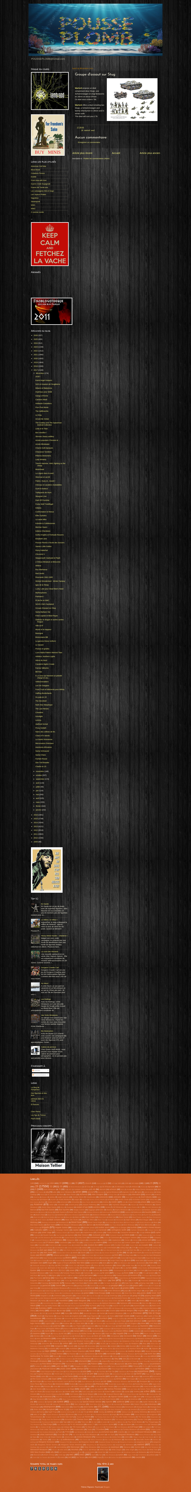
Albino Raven (71, 1194)
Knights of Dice (152, 1316)
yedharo (152, 1455)
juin (37, 791)
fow (113, 1280)
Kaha (67, 1313)
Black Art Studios (49, 1217)
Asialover (38, 1204)
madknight (134, 1326)
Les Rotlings (46, 999)
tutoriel (142, 1429)
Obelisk (115, 1356)
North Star (152, 1354)
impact (90, 1308)
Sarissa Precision (114, 1389)
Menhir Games (148, 1333)
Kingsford (104, 1316)
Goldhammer (87, 1290)
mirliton (65, 1343)
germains (82, 1288)
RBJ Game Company (40, 1379)
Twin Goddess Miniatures (47, 1432)
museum (62, 1348)
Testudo (79, 1417)
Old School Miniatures (83, 1359)
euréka (105, 1270)
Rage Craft (149, 1374)
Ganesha (93, 1285)
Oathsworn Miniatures (92, 1356)
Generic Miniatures (60, 1288)
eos (124, 1268)
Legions (48, 1323)
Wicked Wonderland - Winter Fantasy (50, 581)
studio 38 (62, 1409)
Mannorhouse (156, 1328)
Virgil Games (149, 1437)
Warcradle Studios (143, 1439)
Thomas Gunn (82, 1419)
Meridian (37, 1336)
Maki (75, 1328)
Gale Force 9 (130, 1283)
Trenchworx (110, 1427)
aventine (96, 1207)
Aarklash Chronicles (81, 1189)
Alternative (136, 1194)
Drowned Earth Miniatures (98, 1260)
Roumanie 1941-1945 (44, 577)
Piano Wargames (92, 1366)
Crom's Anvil (53, 1245)
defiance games (59, 1255)
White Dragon (117, 1450)
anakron (158, 1194)
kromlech (103, 1318)
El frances (35, 1104)
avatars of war (82, 1207)
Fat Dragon (117, 1273)
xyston (120, 1455)
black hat (112, 1217)
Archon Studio (123, 1199)
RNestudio (100, 1384)
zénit (90, 1457)
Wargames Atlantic (88, 1442)
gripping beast (150, 1296)
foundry (95, 1280)
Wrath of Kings (49, 1455)
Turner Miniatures (114, 1429)
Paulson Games (108, 1364)
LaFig (139, 1318)
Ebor (112, 1263)
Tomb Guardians (103, 1424)
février (38, 806)
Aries (43, 1202)
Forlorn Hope (55, 1280)
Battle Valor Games (76, 1212)
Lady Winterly (40, 459)
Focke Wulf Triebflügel (44, 504)
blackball (110, 1220)
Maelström (144, 1326)
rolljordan (37, 1386)
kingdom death (77, 1316)
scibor (147, 1391)
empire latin (43, 1268)
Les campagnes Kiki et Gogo (42, 191)
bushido (134, 1227)
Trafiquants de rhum (43, 493)
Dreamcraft (58, 1260)
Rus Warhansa (41, 570)
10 (60, 1183)
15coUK (88, 1183)
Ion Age (62, 1311)
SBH (76, 1391)
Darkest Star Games (63, 1252)
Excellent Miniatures (37, 1273)
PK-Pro (145, 1366)
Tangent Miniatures (52, 1414)
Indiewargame (128, 1308)
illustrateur (43, 1308)
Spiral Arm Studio (44, 1404)
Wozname (37, 1455)
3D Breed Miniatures (75, 1186)
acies (122, 1189)
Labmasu (130, 1318)
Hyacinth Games (118, 1305)
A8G (70, 1189)
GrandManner (66, 1293)
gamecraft (46, 1285)
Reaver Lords (66, 1379)
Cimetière (39, 712)
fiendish (151, 1273)
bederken (60, 1215)
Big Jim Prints (137, 1215)
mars (38, 802)
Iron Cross (93, 1311)
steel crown (65, 1407)
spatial (60, 1401)
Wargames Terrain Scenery (48, 1445)
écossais (142, 1263)
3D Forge (97, 1186)
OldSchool (107, 1359)
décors (42, 1255)
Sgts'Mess (142, 1394)
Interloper (53, 1311)
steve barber (89, 1407)
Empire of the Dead (57, 1268)
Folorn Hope (59, 1278)
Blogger (107, 1487)
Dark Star (36, 1253)
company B (144, 1237)
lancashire (147, 1318)
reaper (54, 1379)
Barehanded (34, 1212)
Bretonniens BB (41, 637)
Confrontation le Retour (44, 512)
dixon (79, 1258)
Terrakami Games (51, 1417)
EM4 (138, 1265)
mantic (47, 1331)
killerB (39, 1316)
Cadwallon (38, 1230)
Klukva (112, 1316)
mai (37, 794)
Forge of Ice (96, 1278)
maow (68, 1331)
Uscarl (59, 1434)
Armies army (52, 1202)
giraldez (126, 1288)
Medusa (98, 1333)
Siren (139, 1397)
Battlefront (116, 1212)
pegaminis (146, 1364)
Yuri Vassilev (43, 1457)
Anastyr (44, 1197)
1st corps (135, 1183)
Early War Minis (78, 1263)
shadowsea (47, 1397)
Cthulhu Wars (34, 1247)
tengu (114, 1414)
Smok (143, 1399)
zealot (62, 1457)
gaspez (136, 1285)
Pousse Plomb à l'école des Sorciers (49, 543)
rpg (89, 1386)
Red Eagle (141, 1379)
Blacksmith (119, 1220)
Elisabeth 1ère (41, 539)
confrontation (57, 1240)
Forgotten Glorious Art (38, 1280)
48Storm (135, 1187)
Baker (101, 1210)
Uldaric (89, 1432)
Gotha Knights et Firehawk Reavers (49, 535)
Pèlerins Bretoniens (43, 456)
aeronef (91, 1192)
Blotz (155, 1222)
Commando (115, 1237)
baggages (92, 1210)
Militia (38, 1338)
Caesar (50, 1230)
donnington (106, 1258)
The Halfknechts (41, 411)
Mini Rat (105, 1338)
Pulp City (111, 1371)
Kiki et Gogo (154, 1313)
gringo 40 (136, 1296)
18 (106, 1183)
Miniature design (52, 1341)
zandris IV (53, 1457)
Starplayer (126, 1404)
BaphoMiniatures (136, 1210)
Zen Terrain (80, 1457)
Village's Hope (137, 1437)
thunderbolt (154, 1419)
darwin (75, 1253)
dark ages (44, 1250)
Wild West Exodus (37, 1452)
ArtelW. (114, 1202)
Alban (61, 1194)
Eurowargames (118, 1270)
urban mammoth (46, 1434)
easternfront (94, 1263)
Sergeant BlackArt (113, 1394)
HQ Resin (92, 1306)
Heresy (142, 1301)
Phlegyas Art (78, 1366)
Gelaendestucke (45, 1288)
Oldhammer (97, 1359)
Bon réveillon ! (41, 433)
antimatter (117, 1197)
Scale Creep (86, 1391)
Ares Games (34, 1202)
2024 (36, 343)
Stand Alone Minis (95, 1404)
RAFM (139, 1374)
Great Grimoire (116, 1293)
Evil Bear (129, 1270)
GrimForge (114, 1296)
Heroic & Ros (35, 1303)
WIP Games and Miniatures (68, 1452)
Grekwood (57, 1296)
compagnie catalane (129, 1237)
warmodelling (61, 1447)
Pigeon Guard (115, 1366)
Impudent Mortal (103, 1308)
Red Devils (39, 573)
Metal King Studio (56, 1336)
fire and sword (87, 1275)
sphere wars (134, 1402)
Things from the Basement (51, 1419)
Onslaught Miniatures (38, 1361)
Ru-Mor (97, 1386)
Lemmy (38, 720)
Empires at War (73, 1268)
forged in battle (108, 1278)
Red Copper (130, 1379)
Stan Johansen (80, 1404)
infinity (41, 1311)
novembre (40, 771)
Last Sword (97, 1321)
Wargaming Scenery (105, 1444)
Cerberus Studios (61, 1232)
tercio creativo (124, 1414)
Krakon (93, 1318)
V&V (66, 1434)
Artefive (105, 1202)
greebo (143, 1293)
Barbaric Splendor (150, 1210)
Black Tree (101, 1220)
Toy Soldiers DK (43, 1427)
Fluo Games (38, 1278)
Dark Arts (56, 1250)
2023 (36, 347)
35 (61, 1186)
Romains (47, 1386)
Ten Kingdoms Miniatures (101, 1414)
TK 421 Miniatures (76, 1424)
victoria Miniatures (84, 1437)
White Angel (104, 1450)
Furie (119, 1283)
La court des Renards (49, 952)
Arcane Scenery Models (97, 1199)
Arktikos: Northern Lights (45, 656)
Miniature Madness (67, 1341)
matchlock (147, 1331)
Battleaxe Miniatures (93, 1212)
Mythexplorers (41, 593)
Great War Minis (130, 1293)
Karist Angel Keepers (43, 380)
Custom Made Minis (97, 1247)
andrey (52, 1197)
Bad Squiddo (64, 1210)
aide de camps (149, 1192)
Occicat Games (134, 1356)
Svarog (41, 1412)
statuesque (152, 1404)
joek (155, 1311)
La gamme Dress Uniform (45, 641)
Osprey (71, 1361)
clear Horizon (83, 1235)
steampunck (49, 1406)
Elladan (119, 1265)
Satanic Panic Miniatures (149, 1389)
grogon (32, 1298)
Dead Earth (137, 1253)
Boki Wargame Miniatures (69, 1225)
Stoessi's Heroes (115, 1407)
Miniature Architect (144, 1338)
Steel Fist (76, 1407)
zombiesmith (126, 1457)
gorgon (147, 1291)
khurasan (137, 1313)
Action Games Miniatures (144, 1189)
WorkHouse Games (115, 1452)
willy (52, 1452)
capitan (76, 1230)
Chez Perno (35, 1112)
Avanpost (70, 1207)
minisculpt (34, 1343)
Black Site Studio (71, 1220)
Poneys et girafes (42, 649)
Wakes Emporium (96, 1439)
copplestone (116, 1240)
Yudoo (35, 1457)
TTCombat (100, 1429)
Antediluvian (90, 1197)
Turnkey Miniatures (130, 1429)
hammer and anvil (105, 1298)
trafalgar (67, 1427)
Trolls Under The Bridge (48, 1429)
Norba (100, 1354)
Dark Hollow (95, 1250)
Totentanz (153, 1424)
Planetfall (154, 1366)
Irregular (140, 1311)
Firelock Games (122, 1275)
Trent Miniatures (122, 1427)
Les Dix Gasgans (42, 686)
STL (100, 1406)
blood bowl (76, 1222)
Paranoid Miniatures (71, 1364)
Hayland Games (96, 1300)
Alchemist (83, 1194)
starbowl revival (41, 724)
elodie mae (130, 1265)
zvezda (138, 1457)
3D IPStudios (107, 1187)
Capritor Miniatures (89, 1230)
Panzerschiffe (154, 1361)
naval (91, 1351)
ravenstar (146, 1376)
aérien (78, 1192)
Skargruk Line (41, 496)
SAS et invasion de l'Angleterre (47, 384)
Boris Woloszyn (129, 1225)
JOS (43, 1313)
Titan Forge (47, 1424)
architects (111, 1199)
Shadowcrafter (153, 1394)
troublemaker (78, 1429)
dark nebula (123, 1250)
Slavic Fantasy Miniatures (70, 1399)
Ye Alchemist (142, 1455)
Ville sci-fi (39, 626)
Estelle (33, 177)
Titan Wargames (62, 1424)
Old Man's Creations (65, 1359)
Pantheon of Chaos (130, 1361)
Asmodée (61, 1205)
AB (94, 1189)
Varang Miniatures (145, 1434)
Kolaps (59, 1318)
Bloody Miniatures (145, 1222)
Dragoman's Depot (135, 1258)
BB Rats (38, 672)
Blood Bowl (35, 170)
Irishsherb (74, 1310)
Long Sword (109, 1323)
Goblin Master (75, 1290)
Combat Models (69, 1237)
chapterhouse (88, 1232)
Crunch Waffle (134, 1245)
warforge (33, 1442)
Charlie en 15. (41, 766)
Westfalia (74, 1450)
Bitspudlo (157, 1215)
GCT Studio (154, 1285)
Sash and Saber (132, 1389)
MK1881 (103, 1343)
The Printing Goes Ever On (103, 1417)
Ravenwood (157, 1376)
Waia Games (83, 1439)
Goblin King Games (62, 1290)
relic (105, 1381)
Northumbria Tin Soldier (39, 1356)
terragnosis (153, 1414)
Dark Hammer (83, 1250)
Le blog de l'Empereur (35, 1088)
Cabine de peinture (48, 1047)
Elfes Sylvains (41, 516)
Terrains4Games (36, 1417)
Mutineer (84, 1348)
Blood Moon (120, 1222)
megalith (120, 1333)
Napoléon (35, 198)
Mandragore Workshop (121, 1328)
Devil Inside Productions (104, 1255)
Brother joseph (89, 1227)
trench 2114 (99, 1427)
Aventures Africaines (43, 747)
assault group (74, 1205)
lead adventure (136, 1321)
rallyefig (81, 1376)
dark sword (47, 1253)
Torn (119, 1424)
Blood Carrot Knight (95, 1222)
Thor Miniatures (105, 1419)
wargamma (119, 1444)
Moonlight (81, 1346)
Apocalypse (43, 1199)
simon (131, 1397)
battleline (128, 1212)
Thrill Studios (119, 1419)
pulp (84, 1371)
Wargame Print (64, 1442)
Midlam (139, 1336)
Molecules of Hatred (36, 1346)
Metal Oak (68, 1336)
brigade (45, 1227)
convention (104, 1240)
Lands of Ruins (49, 1321)
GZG (81, 1298)
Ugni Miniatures (79, 1432)
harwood (52, 1301)
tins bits (122, 1422)
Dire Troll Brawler (42, 763)
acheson (113, 1189)
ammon (148, 1194)
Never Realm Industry (108, 1351)
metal (46, 1336)
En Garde (45, 904)
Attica (62, 1207)
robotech (119, 1384)
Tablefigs (101, 1412)
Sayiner (68, 1391)
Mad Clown (111, 1326)
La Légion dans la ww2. (44, 473)
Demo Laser (90, 1255)
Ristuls (89, 1384)
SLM (83, 1399)
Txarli (60, 1432)
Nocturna (82, 1354)
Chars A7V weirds (42, 736)
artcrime (96, 1202)
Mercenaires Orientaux (44, 743)
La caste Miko (41, 519)
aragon (76, 1199)
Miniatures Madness (112, 1341)
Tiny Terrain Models (135, 1422)
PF (69, 1366)
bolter (84, 1225)
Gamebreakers (35, 1285)
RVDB (158, 1386)
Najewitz (155, 1348)
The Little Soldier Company (125, 1417)
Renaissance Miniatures (120, 1381)
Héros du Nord (41, 660)
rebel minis (77, 1379)
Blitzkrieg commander (49, 1222)
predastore (104, 1369)
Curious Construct (73, 1247)
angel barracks (63, 1197)
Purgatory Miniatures (43, 1374)
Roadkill (111, 1384)
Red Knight (37, 1381)
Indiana (38, 508)
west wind (63, 1450)
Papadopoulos (34, 1364)
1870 (113, 1183)
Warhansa (129, 1445)
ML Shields (112, 1343)
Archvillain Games (139, 1199)
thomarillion (69, 1419)
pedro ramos (133, 1364)
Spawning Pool (75, 1402)
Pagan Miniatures (115, 1361)
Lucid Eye (57, 1326)
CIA (140, 1232)
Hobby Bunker (52, 1306)
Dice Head (140, 1255)
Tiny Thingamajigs (151, 1422)
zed (69, 1457)
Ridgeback (81, 1384)
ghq (100, 1288)
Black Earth (102, 1217)
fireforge (110, 1275)
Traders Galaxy (56, 1427)
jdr (149, 1311)
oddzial (153, 1356)
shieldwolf (74, 1397)
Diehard (36, 1258)
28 (82, 130)
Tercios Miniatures (141, 1414)
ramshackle (100, 1376)
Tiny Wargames (35, 1424)
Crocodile (41, 1245)
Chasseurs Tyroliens (43, 452)
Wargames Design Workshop (108, 1442)
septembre (40, 779)
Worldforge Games (130, 1452)
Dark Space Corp (155, 1250)
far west (105, 1273)
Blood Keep (109, 1222)
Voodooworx (34, 1439)
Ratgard (137, 1376)
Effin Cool (61, 1265)
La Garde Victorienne (43, 739)
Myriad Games (107, 1348)
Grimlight (39, 716)
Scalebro (118, 1391)
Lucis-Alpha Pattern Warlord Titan (48, 653)
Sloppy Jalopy (94, 1399)
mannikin (144, 1328)
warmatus (42, 1447)
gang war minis (103, 1285)
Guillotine (72, 1298)
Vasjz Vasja (157, 1434)
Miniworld (56, 1343)
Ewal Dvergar (153, 1270)
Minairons (47, 1338)
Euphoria (96, 1270)
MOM (48, 1346)
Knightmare (139, 1316)
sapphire (100, 1389)
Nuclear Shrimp (66, 1356)
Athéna (38, 566)
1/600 (51, 1183)
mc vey (64, 1333)
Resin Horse (154, 1381)
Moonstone (103, 1346)
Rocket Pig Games (142, 1384)
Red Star (74, 1381)
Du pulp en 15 (41, 697)
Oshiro (64, 1361)
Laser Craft (70, 1321)
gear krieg (34, 1288)
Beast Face (51, 1215)
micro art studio (100, 1336)
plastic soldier (65, 1369)
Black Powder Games (139, 1217)
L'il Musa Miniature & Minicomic (48, 562)
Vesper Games (56, 1437)
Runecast (120, 1386)
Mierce (149, 1336)
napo (47, 1351)
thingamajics (154, 1417)
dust (128, 1260)
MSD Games (154, 1346)
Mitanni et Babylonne (43, 388)
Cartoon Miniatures (138, 1230)
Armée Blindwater (42, 444)
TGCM (87, 1417)
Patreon (94, 1364)
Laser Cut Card (83, 1321)
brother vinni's (104, 1227)
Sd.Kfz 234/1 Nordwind (44, 604)
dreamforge (69, 1260)
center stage (47, 1232)
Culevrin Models (47, 1247)
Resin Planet (34, 1384)
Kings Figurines (92, 1316)
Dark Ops (133, 1250)
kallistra (76, 1313)
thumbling (129, 1419)
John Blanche (34, 1313)
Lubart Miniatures (44, 1326)
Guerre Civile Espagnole (40, 184)
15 (76, 1183)
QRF (91, 1374)
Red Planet (47, 1381)
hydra (128, 1306)
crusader (144, 1245)
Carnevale (102, 1230)
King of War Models (63, 1316)
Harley (43, 1301)
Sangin (92, 1389)
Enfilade (108, 1268)
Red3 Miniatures (87, 1381)
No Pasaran (71, 1354)
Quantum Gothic (104, 1374)
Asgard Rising (156, 1202)
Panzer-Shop (143, 1361)
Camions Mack (41, 400)
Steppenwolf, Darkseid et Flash (47, 558)
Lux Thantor (77, 1326)
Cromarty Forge (66, 1245)
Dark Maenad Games (110, 1250)
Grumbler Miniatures (43, 1298)
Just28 (50, 1313)
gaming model (82, 1285)
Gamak (156, 1283)
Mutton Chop (95, 1348)
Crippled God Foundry (146, 1242)
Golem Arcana (99, 1291)
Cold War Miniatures (44, 1237)
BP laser (141, 1225)
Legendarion (152, 1321)
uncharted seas (107, 1432)
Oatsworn (106, 1356)
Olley (116, 1359)
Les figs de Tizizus (38, 1115)
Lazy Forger (121, 1321)
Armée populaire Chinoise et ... (47, 440)
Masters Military (122, 1331)
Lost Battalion (120, 1323)
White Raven (142, 1449)
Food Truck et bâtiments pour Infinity (49, 689)
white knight (130, 1450)
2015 (36, 819)
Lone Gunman (98, 1323)
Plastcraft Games (49, 1369)
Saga (72, 1389)
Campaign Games (62, 1230)
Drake (50, 1260)
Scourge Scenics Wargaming (49, 1394)
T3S (84, 1412)
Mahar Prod (68, 1328)
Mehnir (130, 1333)
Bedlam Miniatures (73, 1215)
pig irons (104, 1366)
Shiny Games (86, 1396)
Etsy (87, 1270)
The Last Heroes (42, 709)
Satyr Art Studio (36, 1391)
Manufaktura (59, 1331)
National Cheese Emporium (75, 1351)
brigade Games (61, 1227)
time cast (74, 1422)
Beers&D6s (85, 1215)
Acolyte (129, 1189)
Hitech (32, 1306)
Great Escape (99, 1293)
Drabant (123, 1258)
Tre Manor (89, 1427)
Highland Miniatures (109, 1303)
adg (47, 1192)
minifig (154, 1341)
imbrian (71, 1308)
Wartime (138, 1447)
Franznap (44, 1283)
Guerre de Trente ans (39, 187)
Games (58, 1285)
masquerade (96, 1331)
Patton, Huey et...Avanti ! (45, 481)
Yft (160, 1455)
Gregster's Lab (45, 1296)
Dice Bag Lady (127, 1255)
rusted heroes (148, 1386)
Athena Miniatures (145, 1205)
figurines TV (64, 1275)
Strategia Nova (155, 1407)
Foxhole (135, 1280)
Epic (130, 1268)
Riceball (72, 1384)
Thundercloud (34, 1422)
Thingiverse (34, 1419)
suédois (125, 1409)
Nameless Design (36, 1351)
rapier (112, 1376)
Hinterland (135, 1303)
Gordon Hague (136, 1291)
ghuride (108, 1288)
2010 (36, 838)
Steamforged (35, 1407)
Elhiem (96, 1265)
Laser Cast (59, 1321)
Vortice (45, 1439)
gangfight (114, 1285)
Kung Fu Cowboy (118, 1318)
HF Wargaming (66, 1303)
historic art (155, 1303)
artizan (143, 1202)
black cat (78, 1217)
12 (70, 1183)
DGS (116, 1255)
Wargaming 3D (91, 1444)
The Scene (142, 1417)
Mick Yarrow (87, 1336)
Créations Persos (38, 173)
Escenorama (45, 1270)
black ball (60, 1217)
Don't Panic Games (92, 1258)
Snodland (151, 1399)
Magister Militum (54, 1328)
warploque (115, 1447)
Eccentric (133, 1263)
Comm (106, 1237)
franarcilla (33, 1283)
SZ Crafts (78, 1412)
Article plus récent (82, 153)
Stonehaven (129, 1407)
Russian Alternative (133, 1386)
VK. (157, 1437)
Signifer (105, 1397)
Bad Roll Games (47, 1210)
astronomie (104, 1205)
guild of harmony (59, 1298)
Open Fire (55, 1361)
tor (112, 1424)
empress (85, 1268)
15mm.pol (100, 1183)
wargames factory (143, 1442)
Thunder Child (142, 1419)
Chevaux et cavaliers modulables (48, 485)
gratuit (86, 1293)
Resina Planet (47, 1384)
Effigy (53, 1265)
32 (51, 1186)
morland (113, 1346)
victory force (116, 1437)
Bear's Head (40, 1215)
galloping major (144, 1283)
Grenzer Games (81, 1295)
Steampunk (35, 202)
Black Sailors (42, 1220)
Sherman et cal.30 (42, 477)
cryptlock (155, 1245)
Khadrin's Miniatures (115, 1313)
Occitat (145, 1356)
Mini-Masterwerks (129, 1338)
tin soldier (104, 1422)
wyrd (93, 1455)
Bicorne (127, 1215)
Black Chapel (90, 1217)
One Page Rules (146, 1359)
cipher (158, 1232)
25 (160, 1183)
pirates (125, 1366)
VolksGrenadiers (42, 682)
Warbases (117, 1439)
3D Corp (87, 1187)
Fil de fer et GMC (42, 600)
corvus (135, 1240)
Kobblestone (50, 1318)
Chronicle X (40, 554)
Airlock (42, 1194)
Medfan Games (86, 1333)
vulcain (54, 1439)
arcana (84, 1199)
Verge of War (43, 1437)
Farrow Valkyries (42, 668)
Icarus (147, 1306)
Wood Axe (101, 1452)
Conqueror (70, 1240)
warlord (87, 130)
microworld (128, 1336)
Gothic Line (157, 1290)
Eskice (55, 1270)
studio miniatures (88, 1409)
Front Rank (79, 1283)
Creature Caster (130, 1242)
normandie (111, 1354)
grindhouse (126, 1296)
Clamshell (37, 1235)
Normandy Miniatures (127, 1354)
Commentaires (39, 1075)
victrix (127, 1437)
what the (85, 1449)
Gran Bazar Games (53, 1293)
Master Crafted (109, 1331)
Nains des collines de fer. (45, 732)
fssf (98, 1283)
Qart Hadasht (77, 1374)
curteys (84, 1248)
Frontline (90, 1283)
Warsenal (127, 1447)
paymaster (121, 1364)
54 (160, 1187)
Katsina (94, 1313)
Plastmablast (93, 1369)
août (38, 783)
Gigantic (117, 1288)
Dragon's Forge (41, 1260)
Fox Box (125, 1280)
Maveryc (158, 1331)
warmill (51, 1447)
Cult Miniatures (60, 1247)
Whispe (94, 1450)
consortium (93, 1240)
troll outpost (147, 1427)
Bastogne (39, 633)
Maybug (55, 1333)
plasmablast (34, 1369)
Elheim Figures (85, 1265)
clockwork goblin (98, 1235)
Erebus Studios (142, 1268)
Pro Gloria (153, 1369)
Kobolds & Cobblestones (45, 523)
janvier (39, 810)
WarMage (33, 1447)
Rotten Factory (78, 1386)
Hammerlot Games (121, 1298)
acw (159, 1189)
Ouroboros (95, 1361)
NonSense (91, 1354)
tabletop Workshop (140, 1412)
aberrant (102, 1189)
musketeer (73, 1348)
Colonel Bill (57, 1237)
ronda (55, 1386)
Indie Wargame (116, 1308)
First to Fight (156, 1275)
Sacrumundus (50, 1389)
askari (51, 1205)
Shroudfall (96, 1396)
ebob (104, 1263)
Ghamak (90, 1288)
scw (62, 1394)
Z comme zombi (37, 212)
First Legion (145, 1275)
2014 (36, 823)
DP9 (115, 1258)
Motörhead (39, 469)
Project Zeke (59, 1371)
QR (85, 1374)
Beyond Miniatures (117, 1215)
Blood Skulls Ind (131, 1222)
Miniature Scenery (83, 1341)
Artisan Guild (132, 1202)
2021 (36, 355)
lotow (143, 1323)
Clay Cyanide (60, 1235)
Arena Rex (153, 1199)
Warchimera (129, 1439)
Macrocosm (90, 1326)
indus (137, 1308)
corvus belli (146, 1240)
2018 (36, 366)
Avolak (107, 1207)
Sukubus (134, 1409)
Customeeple (111, 1248)
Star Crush (107, 1404)
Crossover (107, 1245)
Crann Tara (75, 1242)
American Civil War (38, 166)
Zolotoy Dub (115, 1457)
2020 (36, 358)
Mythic (146, 1348)
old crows (44, 1359)
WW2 (33, 209)
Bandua (109, 1210)
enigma (117, 1268)
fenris (126, 1273)
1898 (126, 1183)
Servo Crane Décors (129, 1394)
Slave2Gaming (53, 1399)
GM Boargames (38, 1290)
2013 (36, 826)
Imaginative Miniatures (59, 1308)
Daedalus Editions (144, 1247)
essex (72, 1270)
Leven (57, 1323)
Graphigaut (77, 1293)
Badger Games (79, 1210)
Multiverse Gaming (37, 1348)
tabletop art (111, 1412)
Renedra (133, 1381)
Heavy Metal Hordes (111, 1300)
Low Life (33, 1326)
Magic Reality (41, 1328)
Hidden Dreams (79, 1303)
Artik (123, 1202)
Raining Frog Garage (55, 1376)
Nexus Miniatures (151, 1351)
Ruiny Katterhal (41, 550)
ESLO (63, 1270)
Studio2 (101, 1409)
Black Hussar (124, 1217)
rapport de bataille (124, 1376)
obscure (123, 1356)
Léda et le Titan (41, 429)
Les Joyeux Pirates (38, 194)
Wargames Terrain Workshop (71, 1445)
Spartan (50, 1402)
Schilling (137, 1391)
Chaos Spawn (75, 1232)
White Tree (153, 1450)
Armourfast (75, 1202)
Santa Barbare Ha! (42, 612)
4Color (143, 1186)
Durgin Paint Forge (117, 1260)
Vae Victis (76, 1434)
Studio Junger (74, 1409)
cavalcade (34, 1232)
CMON (126, 1235)
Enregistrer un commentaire (89, 142)
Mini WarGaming (115, 1338)
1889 (119, 1183)
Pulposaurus (122, 1371)
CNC (136, 1235)
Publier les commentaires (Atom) (97, 159)
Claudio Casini (48, 1235)
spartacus (41, 1402)
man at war (95, 1328)
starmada (117, 1404)
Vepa (34, 1437)
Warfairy (155, 1439)
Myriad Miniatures (121, 1348)
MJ (94, 1343)
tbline (63, 1414)
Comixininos (95, 1237)
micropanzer (115, 1336)
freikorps (68, 1283)
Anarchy (36, 1197)
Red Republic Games (61, 1381)
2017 (36, 370)
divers (68, 1257)
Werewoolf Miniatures (39, 1450)
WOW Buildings (155, 1452)
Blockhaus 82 (63, 1222)
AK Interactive (51, 1194)
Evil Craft (140, 1270)
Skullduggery (149, 1396)
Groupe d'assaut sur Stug (45, 608)
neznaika (33, 1354)
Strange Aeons (142, 1407)
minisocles (45, 1343)
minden (59, 1338)
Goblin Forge (49, 1290)
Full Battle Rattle (109, 1283)
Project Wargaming (46, 1371)
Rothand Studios (65, 1386)
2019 (36, 362)
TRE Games (76, 1427)
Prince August (116, 1369)
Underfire (121, 1432)
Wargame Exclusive (46, 1442)
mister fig (76, 1343)
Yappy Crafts (132, 1455)
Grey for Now (93, 1295)
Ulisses (96, 1432)
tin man (94, 1422)
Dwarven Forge (152, 1260)
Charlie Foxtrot (111, 1232)
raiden (43, 1376)
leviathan (66, 1323)
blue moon (51, 1225)
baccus (33, 1210)
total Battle (127, 1424)
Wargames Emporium (127, 1442)
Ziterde (106, 1457)
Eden (151, 1263)
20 (151, 1183)
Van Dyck (110, 1434)
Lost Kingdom (132, 1323)
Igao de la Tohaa (42, 585)
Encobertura (99, 1268)
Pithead (136, 1366)
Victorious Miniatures (102, 1437)
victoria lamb (69, 1437)
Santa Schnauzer (42, 751)
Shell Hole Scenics (62, 1396)
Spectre (109, 1402)
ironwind (112, 1311)
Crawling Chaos (88, 1242)
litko (89, 1323)
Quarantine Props (118, 1374)
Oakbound (77, 1356)
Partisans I (39, 596)
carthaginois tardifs (118, 1230)
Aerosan (100, 1192)
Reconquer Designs (93, 1379)
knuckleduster (35, 1318)
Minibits (146, 1341)
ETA (80, 1270)
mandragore (107, 1328)
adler (55, 1192)
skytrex (158, 1397)
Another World (78, 1197)
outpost (104, 1361)
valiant (102, 1434)
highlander (124, 1303)
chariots (99, 1232)
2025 (36, 339)
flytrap (47, 1278)
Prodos (33, 1371)
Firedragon (100, 1275)
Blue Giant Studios (37, 1225)
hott (83, 1306)
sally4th (82, 1389)
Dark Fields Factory (69, 1250)
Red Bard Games (107, 1379)
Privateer (141, 1369)
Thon (94, 1419)
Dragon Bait (149, 1258)
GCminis (145, 1285)
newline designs (134, 1351)
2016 (36, 815)
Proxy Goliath (40, 728)
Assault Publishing (89, 1205)
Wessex (54, 1449)
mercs (158, 1333)
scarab (127, 1391)
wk (81, 1452)
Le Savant (39, 645)
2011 (36, 834)
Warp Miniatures (90, 1447)
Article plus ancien (150, 153)
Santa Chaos (40, 755)
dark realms (143, 1250)
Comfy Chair (81, 1237)
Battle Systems (60, 1212)
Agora (139, 1192)
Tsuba (89, 1429)
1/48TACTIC (43, 1183)
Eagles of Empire (63, 1263)
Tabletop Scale (126, 1412)
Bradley (150, 1225)
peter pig (59, 1366)
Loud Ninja (153, 1323)
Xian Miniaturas (110, 1455)
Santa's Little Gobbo (43, 546)
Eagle (50, 1263)
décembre (40, 373)
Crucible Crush (120, 1245)
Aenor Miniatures (66, 1192)
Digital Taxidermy (48, 1258)
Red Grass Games (154, 1379)
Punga (131, 1371)
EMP (145, 1265)
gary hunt (125, 1285)
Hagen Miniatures (91, 1298)
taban (91, 1412)
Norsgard (140, 1354)
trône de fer (65, 1429)
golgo (126, 1291)
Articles (36, 1070)
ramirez (89, 1376)
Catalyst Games (153, 1230)
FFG (144, 1273)
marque (77, 1331)
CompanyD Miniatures (42, 1240)
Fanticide (87, 1273)
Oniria (156, 1359)
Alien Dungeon (98, 1194)
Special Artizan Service (92, 1402)
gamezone (69, 1285)
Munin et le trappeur (43, 629)
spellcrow (120, 1402)
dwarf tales (139, 1260)
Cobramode (145, 1235)
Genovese (73, 1288)
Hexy (55, 1303)
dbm (128, 1253)
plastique (80, 1369)
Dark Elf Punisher (42, 500)
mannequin (134, 1328)
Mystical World (135, 1348)
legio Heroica (35, 1323)
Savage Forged (50, 1391)
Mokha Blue (154, 1343)
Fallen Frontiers (54, 1273)
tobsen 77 (90, 1424)
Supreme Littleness (147, 1409)
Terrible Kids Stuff (66, 1417)
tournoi (32, 1427)
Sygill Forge (52, 1412)
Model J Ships (123, 1343)
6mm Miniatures (50, 1189)
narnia (59, 1351)
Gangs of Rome (41, 396)
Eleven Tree (73, 1265)
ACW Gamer (39, 1192)
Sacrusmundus (62, 1389)
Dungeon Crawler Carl (50, 968)
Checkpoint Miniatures (128, 1232)
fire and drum (75, 1275)
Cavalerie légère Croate (44, 664)
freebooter (55, 1283)
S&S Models (37, 1389)
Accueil (116, 153)
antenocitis (103, 1197)
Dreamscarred (81, 1260)
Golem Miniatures (114, 1291)
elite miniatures (106, 1265)
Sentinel (101, 1394)
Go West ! (45, 983)
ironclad (102, 1311)
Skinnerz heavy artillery (44, 436)
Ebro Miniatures (122, 1263)
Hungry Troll (104, 1306)
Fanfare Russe (41, 759)
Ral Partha (68, 1376)
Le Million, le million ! (49, 920)
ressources (59, 1384)
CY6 (133, 1248)
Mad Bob (101, 1326)
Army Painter (86, 1202)
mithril (86, 1343)
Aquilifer (53, 1199)
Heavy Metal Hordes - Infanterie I (54, 936)
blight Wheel (130, 1220)
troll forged (134, 1427)
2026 (36, 335)
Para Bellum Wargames (51, 1364)
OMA (124, 1359)
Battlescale (137, 1212)
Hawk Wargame (79, 1301)
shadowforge (35, 1397)
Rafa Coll (130, 1374)
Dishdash (60, 1258)
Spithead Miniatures (59, 1404)
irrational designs (126, 1311)
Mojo (144, 1343)
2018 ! (37, 377)
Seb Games (74, 1394)
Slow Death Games (108, 1399)
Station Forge (139, 1404)
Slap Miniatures (38, 1399)
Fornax (67, 1280)
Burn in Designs (121, 1227)
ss (69, 1404)
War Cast (108, 1439)
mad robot (122, 1326)
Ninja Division (57, 1354)
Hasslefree (63, 1301)
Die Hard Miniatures (153, 1255)
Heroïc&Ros (47, 1303)
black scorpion (55, 1220)
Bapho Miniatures (121, 1210)
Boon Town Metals (115, 1225)
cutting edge (124, 1248)
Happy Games (145, 1298)
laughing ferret (109, 1321)
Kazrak (102, 1313)
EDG (159, 1263)
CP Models (49, 1242)
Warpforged (104, 1447)
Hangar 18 (133, 1298)
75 (60, 1189)
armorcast (64, 1202)
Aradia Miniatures (65, 1199)
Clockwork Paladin (116, 1235)
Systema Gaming (66, 1412)
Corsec (127, 1240)
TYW (67, 1432)
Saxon (60, 1391)
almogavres (124, 1194)
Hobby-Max (64, 1305)
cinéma (147, 1232)
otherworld (83, 1361)
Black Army (37, 1217)
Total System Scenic (141, 1424)
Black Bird (69, 1217)
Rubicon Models (108, 1386)
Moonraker (91, 1346)
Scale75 (108, 1391)
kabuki (57, 1313)
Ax (140, 1207)
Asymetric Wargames (120, 1205)
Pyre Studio (66, 1374)
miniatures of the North (130, 1341)
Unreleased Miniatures (143, 1432)
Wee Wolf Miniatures (151, 1447)
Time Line (84, 1422)
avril (38, 798)
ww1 (71, 1454)
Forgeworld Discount (151, 1278)
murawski (51, 1348)
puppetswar (142, 1371)
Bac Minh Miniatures (151, 1207)
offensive (33, 1359)
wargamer (75, 1442)
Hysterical (137, 1306)
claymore (70, 1235)
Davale (83, 1253)
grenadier (68, 1296)
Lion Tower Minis (78, 1323)
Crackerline (63, 1242)
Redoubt (97, 1381)
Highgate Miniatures (92, 1303)
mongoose (59, 1346)
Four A (104, 1280)
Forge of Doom (83, 1278)
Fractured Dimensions (149, 1280)
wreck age (62, 1455)
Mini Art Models (81, 1338)
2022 (36, 351)
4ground (151, 1187)
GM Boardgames (155, 1288)
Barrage (50, 1212)
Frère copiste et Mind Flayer (46, 616)
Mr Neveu (142, 1346)
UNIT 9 (129, 1432)
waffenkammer (69, 1439)
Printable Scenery (129, 1369)
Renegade (143, 1381)
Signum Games (117, 1397)
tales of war (38, 1414)
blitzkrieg (33, 1222)
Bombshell (100, 1225)
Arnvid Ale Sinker (42, 419)
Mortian (122, 1346)
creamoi (99, 1242)
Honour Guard (75, 1305)
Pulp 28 (93, 1371)
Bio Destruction (47, 1031)
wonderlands (89, 1452)
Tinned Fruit (113, 1422)
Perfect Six (39, 1366)
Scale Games (97, 1391)
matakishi (137, 1331)
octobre (39, 775)
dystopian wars (36, 1263)
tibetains (56, 1422)
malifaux (83, 1328)
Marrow (86, 1331)
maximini (36, 1333)
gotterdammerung (38, 1293)
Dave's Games (94, 1252)
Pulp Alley (102, 1371)
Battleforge (105, 1212)
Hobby (43, 1305)
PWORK (57, 1374)
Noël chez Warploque (44, 705)
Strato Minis (38, 1409)
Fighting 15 (44, 1275)
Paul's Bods (35, 1119)
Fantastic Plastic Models (72, 1273)
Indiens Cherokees (42, 531)
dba (120, 1253)
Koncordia (68, 1318)
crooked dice (93, 1245)
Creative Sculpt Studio (114, 1242)
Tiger (65, 1422)
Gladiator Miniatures (140, 1288)
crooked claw (79, 1245)
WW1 (33, 205)
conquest (81, 1240)
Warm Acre (154, 1444)
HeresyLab (153, 1301)
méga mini (109, 1333)
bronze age (76, 1227)
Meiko (137, 1333)
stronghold (50, 1409)
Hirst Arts (145, 1303)
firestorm (133, 1275)
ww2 (93, 130)
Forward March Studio (80, 1280)
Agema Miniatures (112, 1192)
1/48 (32, 1183)
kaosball (86, 1313)
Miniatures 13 (98, 1341)
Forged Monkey (123, 1278)
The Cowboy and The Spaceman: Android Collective (48, 424)
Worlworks (142, 1452)
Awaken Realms (132, 1207)
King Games (49, 1316)
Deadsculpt (147, 1252)
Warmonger (75, 1447)
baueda (148, 1212)
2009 (36, 842)
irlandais (83, 1311)
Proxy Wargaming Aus (73, 1371)
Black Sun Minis (88, 1220)
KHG (128, 1313)
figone (54, 1275)
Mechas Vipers (41, 527)
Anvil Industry (146, 1197)
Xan (100, 1455)
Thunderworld (46, 1422)
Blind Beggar (143, 1220)
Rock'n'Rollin (128, 1384)
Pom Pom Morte (41, 407)
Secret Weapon (88, 1394)
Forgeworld (135, 1278)
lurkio (67, 1326)
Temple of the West (84, 1414)
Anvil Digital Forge (132, 1197)
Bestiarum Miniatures (100, 1215)
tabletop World (155, 1412)
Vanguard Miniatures (126, 1434)
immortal (81, 1308)
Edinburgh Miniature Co (40, 1265)
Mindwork (69, 1338)
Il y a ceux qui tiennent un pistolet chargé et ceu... (48, 677)
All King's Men (112, 1194)
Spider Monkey (148, 1402)
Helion (133, 1301)
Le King (38, 415)
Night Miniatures (44, 1354)
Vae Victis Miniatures (49, 1015)
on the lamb (133, 1359)
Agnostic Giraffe (128, 1192)
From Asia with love (39, 180)
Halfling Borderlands (43, 693)
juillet (38, 787)
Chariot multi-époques (44, 448)
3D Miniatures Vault (122, 1187)
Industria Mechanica (150, 1308)
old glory (52, 1359)
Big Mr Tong (148, 1215)
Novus (56, 1356)
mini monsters (93, 1338)
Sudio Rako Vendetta (113, 1409)
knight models (124, 1316)
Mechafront (74, 1333)
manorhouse (37, 1331)
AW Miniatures (118, 1207)
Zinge (99, 1457)
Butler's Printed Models (151, 1227)
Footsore (70, 1278)
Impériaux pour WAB (43, 392)
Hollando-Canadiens (43, 403)
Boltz (91, 1225)
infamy (32, 1311)
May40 (47, 1333)
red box (119, 1379)
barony (43, 1212)
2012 (36, 830)
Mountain (132, 1346)
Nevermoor (121, 1351)
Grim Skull (103, 1295)
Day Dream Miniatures (109, 1252)
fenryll (136, 1273)
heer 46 (123, 1301)
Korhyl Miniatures (80, 1318)
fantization (96, 1273)
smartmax (134, 1399)
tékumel (71, 1414)
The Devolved (41, 701)
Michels (77, 1336)
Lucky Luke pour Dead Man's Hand (49, 589)
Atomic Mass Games (49, 1207)
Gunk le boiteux (41, 489)
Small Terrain (123, 1399)
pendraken (156, 1364)
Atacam (133, 1204)
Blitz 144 (155, 1220)
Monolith (70, 1346)
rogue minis (156, 1384)
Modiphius (135, 1343)
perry (49, 1366)
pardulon (84, 1364)
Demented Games (75, 1255)
